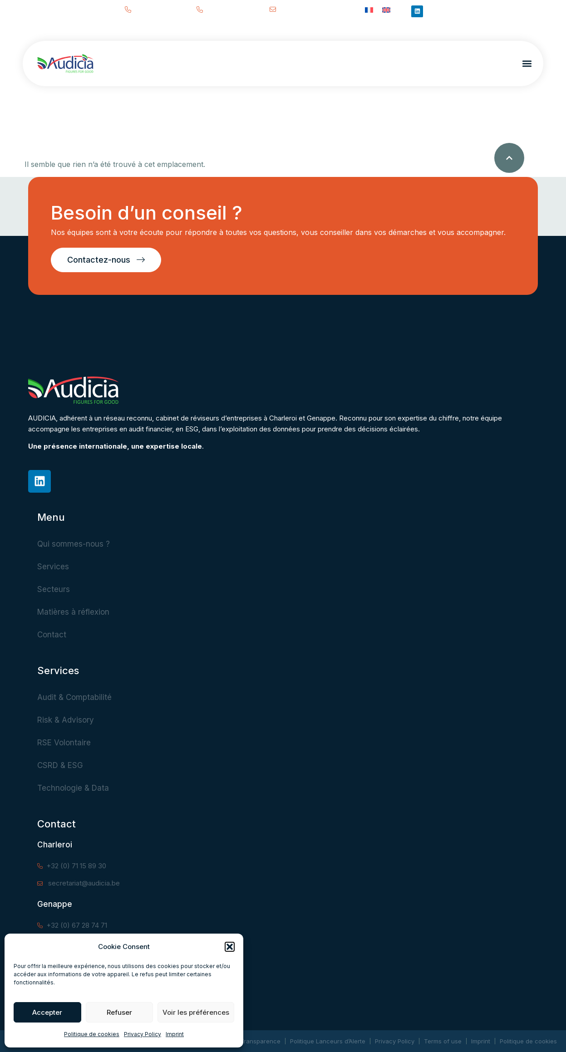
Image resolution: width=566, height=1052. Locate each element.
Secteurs (53, 589)
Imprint (175, 1034)
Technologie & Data (73, 788)
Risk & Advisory (65, 719)
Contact (51, 634)
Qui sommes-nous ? (73, 543)
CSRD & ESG (60, 765)
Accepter (47, 1012)
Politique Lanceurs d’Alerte (327, 1041)
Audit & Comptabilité (74, 697)
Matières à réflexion (73, 612)
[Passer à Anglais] (386, 9)
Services (53, 566)
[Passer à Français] (369, 9)
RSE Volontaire (64, 742)
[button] (229, 946)
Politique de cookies (91, 1034)
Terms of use (443, 1041)
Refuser (119, 1012)
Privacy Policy (142, 1034)
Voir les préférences (195, 1012)
